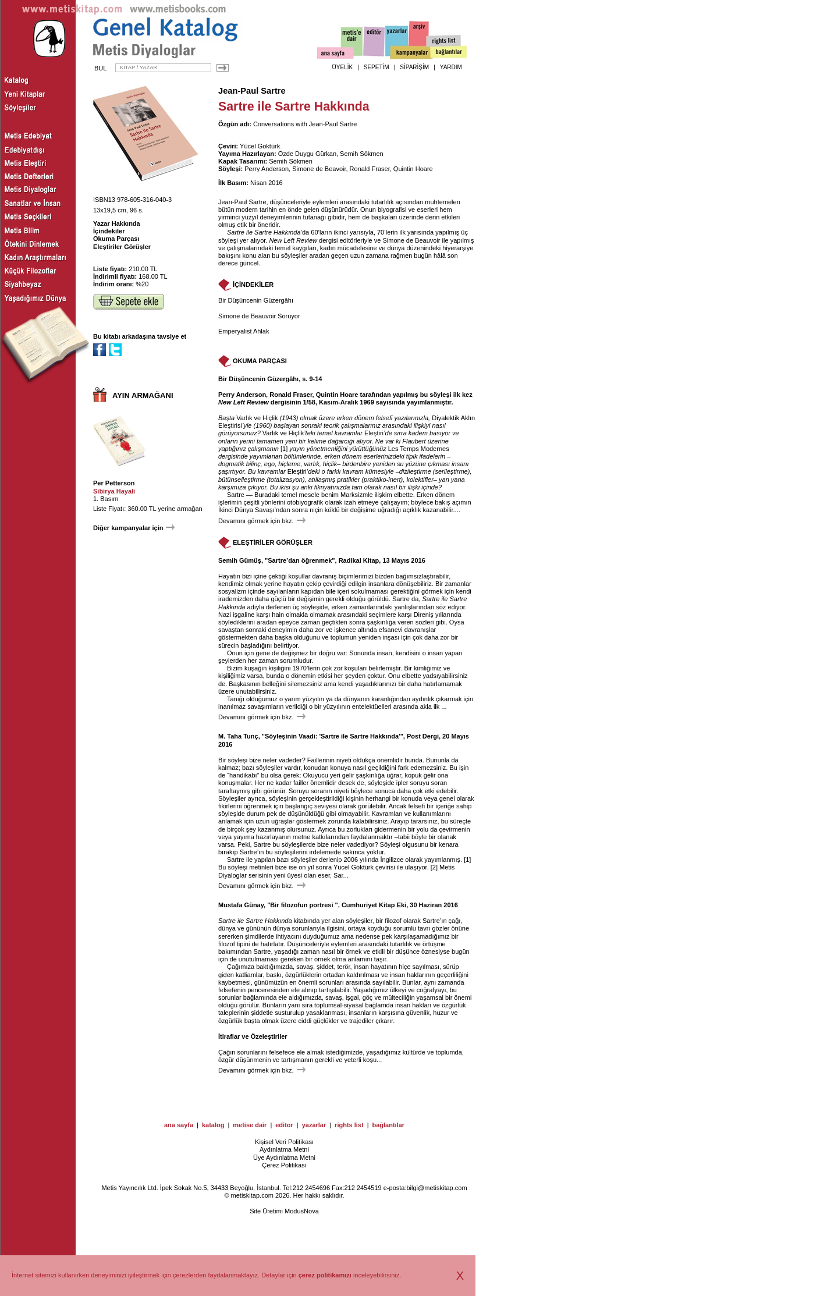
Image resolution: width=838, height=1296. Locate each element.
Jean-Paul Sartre (252, 90)
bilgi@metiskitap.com (436, 1187)
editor (284, 1124)
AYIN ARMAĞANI (142, 395)
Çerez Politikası (284, 1165)
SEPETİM (376, 67)
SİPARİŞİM (414, 67)
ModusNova (302, 1211)
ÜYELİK (342, 67)
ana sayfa (178, 1124)
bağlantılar (388, 1124)
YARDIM (451, 67)
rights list (349, 1124)
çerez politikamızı (325, 1275)
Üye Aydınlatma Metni (284, 1157)
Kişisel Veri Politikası (284, 1141)
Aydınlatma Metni (284, 1149)
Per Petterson (114, 483)
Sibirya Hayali (114, 491)
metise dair (250, 1124)
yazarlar (314, 1124)
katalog (213, 1124)
